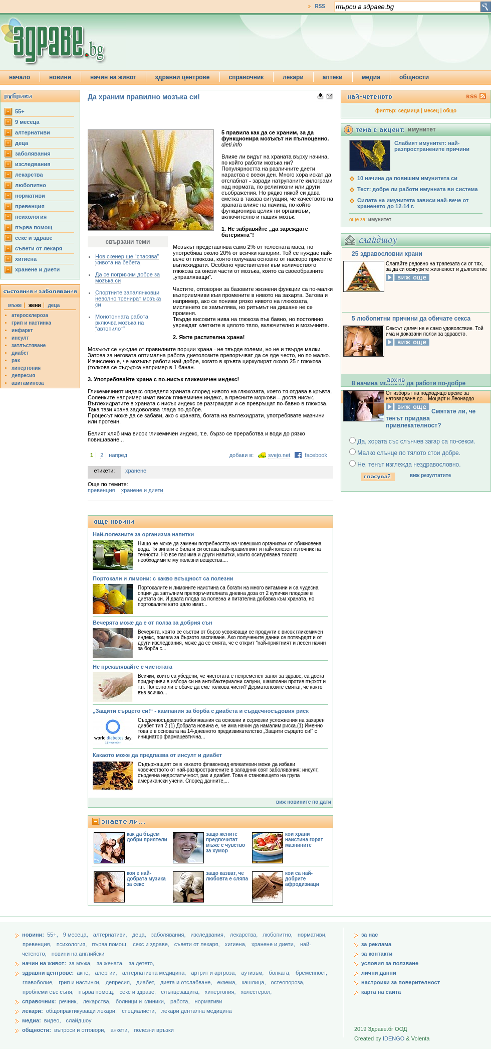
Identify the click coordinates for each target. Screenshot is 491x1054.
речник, (68, 1001)
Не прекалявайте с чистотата (132, 667)
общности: (36, 1030)
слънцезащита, (181, 992)
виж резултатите (430, 475)
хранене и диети (37, 269)
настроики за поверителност (400, 982)
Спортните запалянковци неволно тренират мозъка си (128, 298)
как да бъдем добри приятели (147, 836)
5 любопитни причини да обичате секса (411, 318)
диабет (20, 353)
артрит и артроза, (214, 973)
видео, (52, 1020)
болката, (280, 973)
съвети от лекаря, (197, 944)
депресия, (119, 982)
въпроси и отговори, (79, 1030)
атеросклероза (30, 315)
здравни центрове (182, 77)
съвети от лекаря (38, 248)
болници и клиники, (140, 1001)
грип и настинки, (80, 982)
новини (60, 77)
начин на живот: (44, 963)
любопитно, (278, 935)
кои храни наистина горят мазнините (304, 839)
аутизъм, (253, 973)
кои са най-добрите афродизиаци (302, 878)
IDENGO (393, 1038)
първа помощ (33, 227)
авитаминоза (28, 383)
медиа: (31, 1020)
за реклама (376, 944)
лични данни (378, 973)
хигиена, (236, 944)
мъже (15, 305)
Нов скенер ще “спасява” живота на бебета (127, 259)
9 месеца (27, 122)
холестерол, (256, 992)
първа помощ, (110, 944)
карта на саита (381, 992)
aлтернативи (32, 132)
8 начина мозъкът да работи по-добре (408, 383)
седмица (409, 110)
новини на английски (78, 954)
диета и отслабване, (187, 982)
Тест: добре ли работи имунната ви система (417, 189)
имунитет (379, 219)
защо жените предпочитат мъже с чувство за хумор (225, 842)
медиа (371, 77)
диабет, (146, 982)
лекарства (29, 175)
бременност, (311, 973)
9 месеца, (76, 935)
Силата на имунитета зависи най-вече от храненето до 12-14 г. (412, 203)
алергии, (107, 973)
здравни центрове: (48, 973)
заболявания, (169, 935)
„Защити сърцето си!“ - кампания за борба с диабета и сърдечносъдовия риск (201, 711)
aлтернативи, (111, 935)
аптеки (333, 77)
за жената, (110, 963)
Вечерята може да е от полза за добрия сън (152, 623)
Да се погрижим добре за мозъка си (127, 277)
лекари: (32, 1011)
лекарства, (244, 935)
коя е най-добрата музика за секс (146, 878)
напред (118, 455)
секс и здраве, (152, 944)
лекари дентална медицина (196, 1011)
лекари (293, 77)
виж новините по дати (303, 802)
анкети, (119, 1030)
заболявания (33, 153)
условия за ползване (389, 963)
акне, (84, 973)
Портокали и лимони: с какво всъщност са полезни (163, 578)
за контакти (376, 954)
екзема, (227, 982)
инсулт (20, 338)
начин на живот (113, 77)
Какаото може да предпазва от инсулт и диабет (157, 755)
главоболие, (39, 982)
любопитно (30, 185)
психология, (73, 944)
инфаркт (22, 330)
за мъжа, (80, 963)
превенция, (38, 944)
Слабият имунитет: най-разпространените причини (431, 146)
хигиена (26, 259)
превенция (30, 206)
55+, (53, 935)
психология (31, 217)
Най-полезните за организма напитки (143, 534)
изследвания (33, 164)
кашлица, (254, 982)
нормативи (30, 196)
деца (21, 143)
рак (16, 360)
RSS (320, 6)
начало (19, 77)
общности (414, 77)
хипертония (26, 368)
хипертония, (221, 992)
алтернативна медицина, (155, 973)
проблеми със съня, (49, 992)
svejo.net (279, 455)
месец (431, 110)
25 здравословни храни (387, 253)
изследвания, (208, 935)
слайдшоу (79, 1020)
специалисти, (139, 1011)
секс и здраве (34, 238)
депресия (23, 375)
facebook (316, 455)
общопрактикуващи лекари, (81, 1011)
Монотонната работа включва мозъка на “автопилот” (121, 323)
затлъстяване (29, 345)
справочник (246, 77)
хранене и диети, (274, 944)
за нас (369, 935)
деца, (140, 935)
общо (449, 110)
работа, (180, 1001)
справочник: (39, 1001)
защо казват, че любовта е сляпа (227, 875)
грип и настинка (31, 323)
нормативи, (312, 935)
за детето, (141, 963)
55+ (20, 111)
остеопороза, (288, 982)
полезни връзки (154, 1030)
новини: (33, 935)
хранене (135, 471)
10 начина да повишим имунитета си (407, 178)
